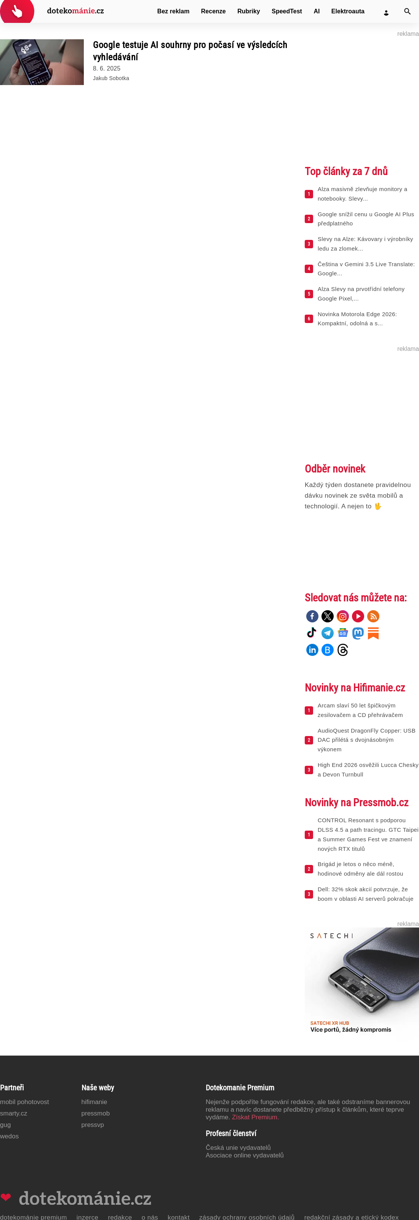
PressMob (96, 1113)
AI (316, 11)
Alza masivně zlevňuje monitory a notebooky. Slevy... (362, 194)
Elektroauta (348, 11)
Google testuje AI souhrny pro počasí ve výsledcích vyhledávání (190, 51)
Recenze (213, 11)
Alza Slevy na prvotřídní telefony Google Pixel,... (361, 294)
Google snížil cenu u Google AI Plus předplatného (366, 219)
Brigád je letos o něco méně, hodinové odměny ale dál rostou (360, 869)
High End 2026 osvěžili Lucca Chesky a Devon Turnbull (368, 770)
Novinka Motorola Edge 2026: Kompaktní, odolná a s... (357, 319)
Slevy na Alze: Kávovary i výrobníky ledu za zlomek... (365, 244)
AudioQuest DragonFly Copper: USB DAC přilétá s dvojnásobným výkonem (367, 740)
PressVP (93, 1124)
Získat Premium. (255, 1117)
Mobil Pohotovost (24, 1102)
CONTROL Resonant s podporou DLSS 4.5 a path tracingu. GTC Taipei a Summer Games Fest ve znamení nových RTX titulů (368, 834)
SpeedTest (287, 11)
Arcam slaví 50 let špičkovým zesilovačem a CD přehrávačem (360, 710)
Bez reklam (173, 11)
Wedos (9, 1136)
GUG (5, 1124)
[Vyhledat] (407, 11)
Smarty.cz (13, 1113)
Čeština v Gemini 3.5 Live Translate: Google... (366, 269)
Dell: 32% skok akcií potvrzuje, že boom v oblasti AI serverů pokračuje (366, 894)
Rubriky (248, 11)
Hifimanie (94, 1102)
